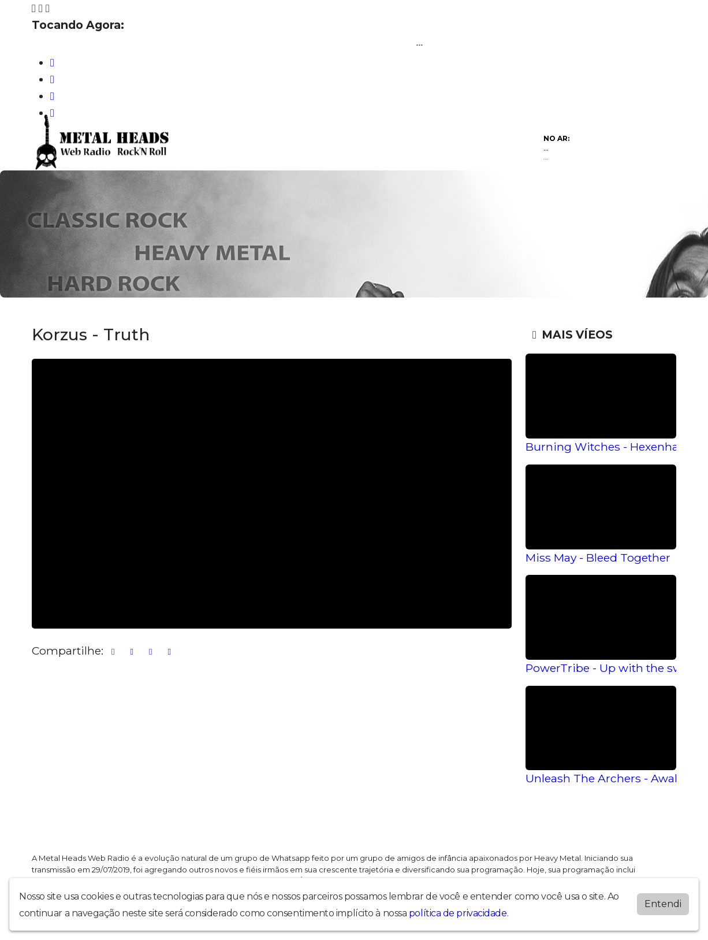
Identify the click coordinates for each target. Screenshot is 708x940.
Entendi (662, 903)
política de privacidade (458, 913)
